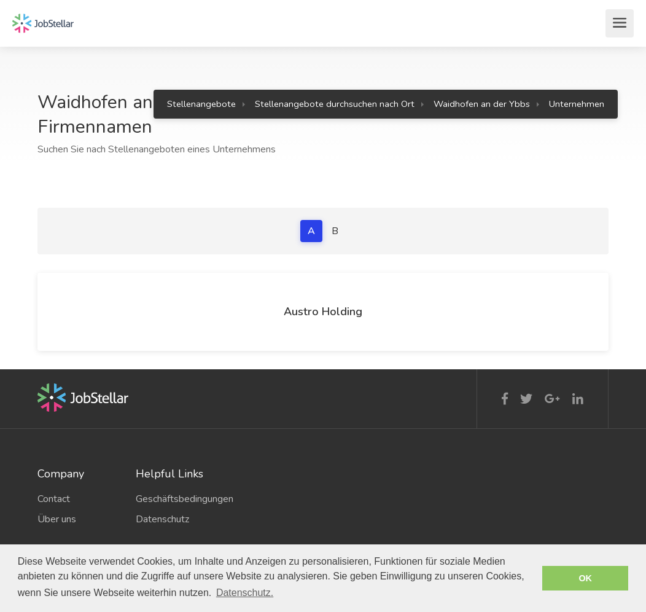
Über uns (56, 519)
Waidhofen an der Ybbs (482, 104)
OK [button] (585, 578)
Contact (53, 499)
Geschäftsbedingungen (176, 499)
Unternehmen (576, 104)
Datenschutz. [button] (244, 592)
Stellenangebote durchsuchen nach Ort (334, 104)
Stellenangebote (201, 104)
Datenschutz (162, 519)
